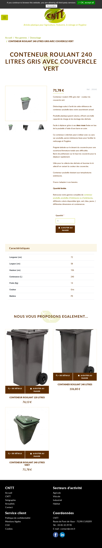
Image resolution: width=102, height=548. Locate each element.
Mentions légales (13, 522)
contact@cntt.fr (67, 529)
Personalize (51, 6)
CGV (7, 525)
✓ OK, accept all (86, 2)
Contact (9, 507)
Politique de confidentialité (17, 518)
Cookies (9, 529)
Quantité (59, 215)
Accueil (8, 38)
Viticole (56, 496)
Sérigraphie (10, 500)
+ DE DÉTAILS (15, 388)
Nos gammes (21, 38)
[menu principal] (4, 17)
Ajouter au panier (65, 229)
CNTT (8, 496)
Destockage (35, 38)
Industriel (57, 500)
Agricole (57, 493)
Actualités (10, 504)
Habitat (56, 504)
